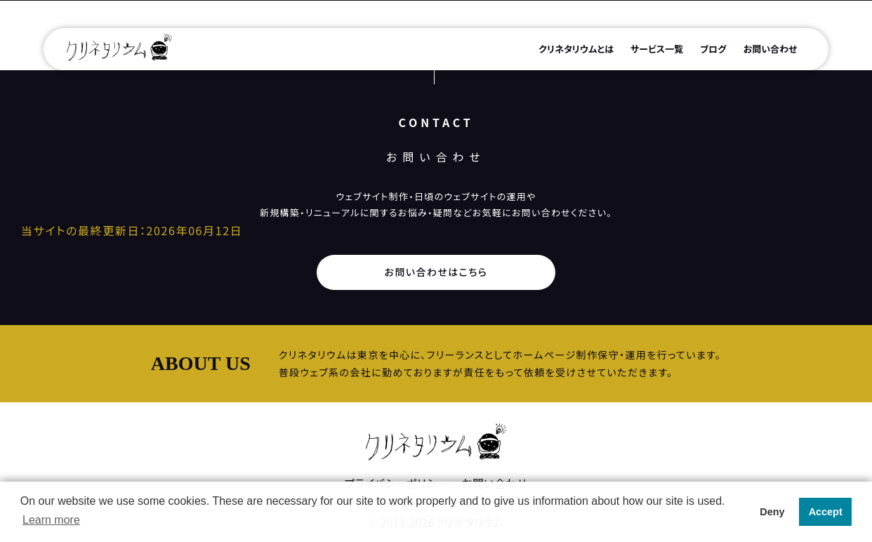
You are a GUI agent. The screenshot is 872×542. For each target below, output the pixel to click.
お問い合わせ (771, 48)
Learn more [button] (51, 520)
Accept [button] (826, 511)
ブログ (713, 48)
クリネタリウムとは (576, 48)
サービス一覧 (656, 48)
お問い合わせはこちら (436, 272)
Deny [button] (772, 511)
